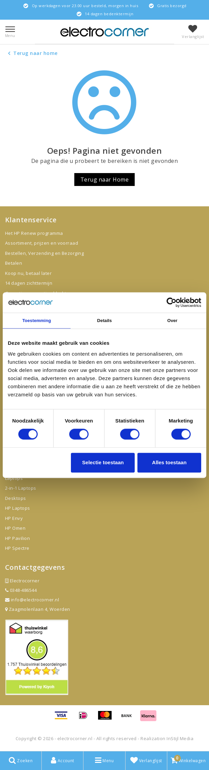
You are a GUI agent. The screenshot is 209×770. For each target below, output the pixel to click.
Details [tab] (104, 320)
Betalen (13, 263)
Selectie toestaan (103, 462)
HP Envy (14, 518)
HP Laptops (17, 508)
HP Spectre (17, 548)
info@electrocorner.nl (32, 600)
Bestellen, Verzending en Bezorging (44, 253)
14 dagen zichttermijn (28, 283)
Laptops (14, 478)
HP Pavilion (17, 538)
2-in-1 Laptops (20, 488)
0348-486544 (21, 590)
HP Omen (15, 528)
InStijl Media (180, 738)
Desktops (15, 498)
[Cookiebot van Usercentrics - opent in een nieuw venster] (171, 302)
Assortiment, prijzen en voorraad (41, 243)
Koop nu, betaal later (28, 273)
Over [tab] (172, 320)
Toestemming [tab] (36, 320)
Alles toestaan (169, 462)
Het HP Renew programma (34, 233)
